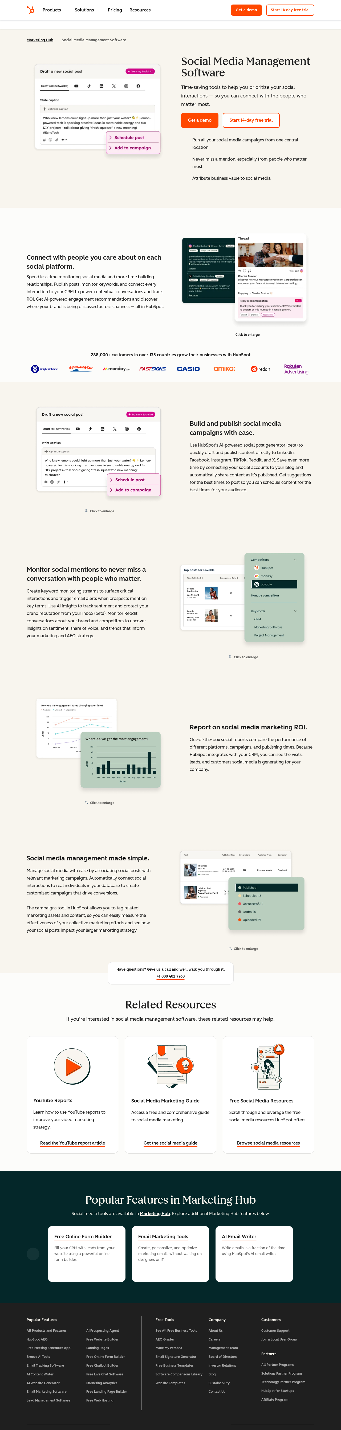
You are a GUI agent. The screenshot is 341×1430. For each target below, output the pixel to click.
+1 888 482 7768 (171, 976)
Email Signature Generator (176, 1357)
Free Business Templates (175, 1365)
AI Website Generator (43, 1383)
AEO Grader (165, 1339)
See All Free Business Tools (176, 1331)
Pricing (115, 10)
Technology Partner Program (283, 1382)
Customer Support (275, 1331)
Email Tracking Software (45, 1365)
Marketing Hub (40, 40)
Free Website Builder (102, 1339)
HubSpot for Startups (277, 1391)
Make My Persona (169, 1348)
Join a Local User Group (279, 1339)
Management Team (223, 1348)
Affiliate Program (274, 1400)
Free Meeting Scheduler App (49, 1348)
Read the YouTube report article (72, 1143)
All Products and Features (47, 1331)
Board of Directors (223, 1357)
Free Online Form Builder (83, 1237)
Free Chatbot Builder (102, 1365)
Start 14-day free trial (290, 10)
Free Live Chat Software (104, 1374)
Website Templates (170, 1383)
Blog (212, 1374)
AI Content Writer (40, 1374)
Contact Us (217, 1392)
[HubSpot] (31, 10)
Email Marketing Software (47, 1392)
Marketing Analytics (101, 1383)
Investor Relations (222, 1365)
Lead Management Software (48, 1400)
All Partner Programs (277, 1365)
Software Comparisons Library (179, 1374)
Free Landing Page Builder (106, 1392)
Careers (215, 1339)
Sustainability (219, 1383)
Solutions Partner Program (281, 1373)
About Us (216, 1331)
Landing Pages (97, 1348)
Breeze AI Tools (38, 1357)
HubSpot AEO (37, 1339)
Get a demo (246, 10)
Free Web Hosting (99, 1400)
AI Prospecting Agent (102, 1331)
